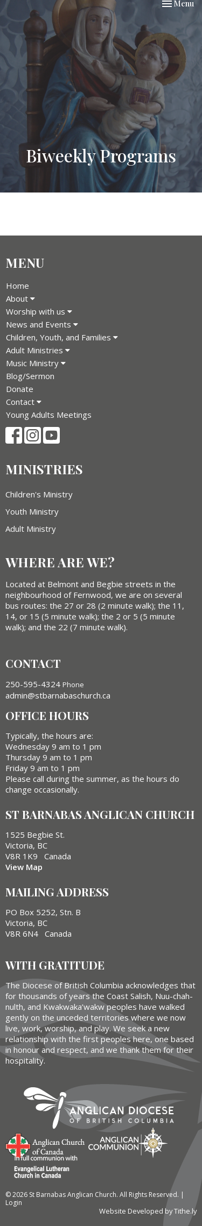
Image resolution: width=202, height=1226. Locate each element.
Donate (19, 388)
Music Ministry (36, 363)
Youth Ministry (32, 511)
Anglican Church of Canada (45, 1144)
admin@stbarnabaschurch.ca (57, 695)
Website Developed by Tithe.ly (148, 1211)
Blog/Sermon (30, 375)
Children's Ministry (39, 494)
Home (17, 285)
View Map (24, 866)
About (20, 298)
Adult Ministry (30, 528)
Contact (23, 401)
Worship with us (39, 311)
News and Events (42, 324)
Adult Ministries (38, 350)
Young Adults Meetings (49, 414)
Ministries (44, 468)
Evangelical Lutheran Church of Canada (41, 1167)
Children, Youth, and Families (62, 337)
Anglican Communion (128, 1142)
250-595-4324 (32, 684)
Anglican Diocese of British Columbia (104, 1110)
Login (13, 1202)
